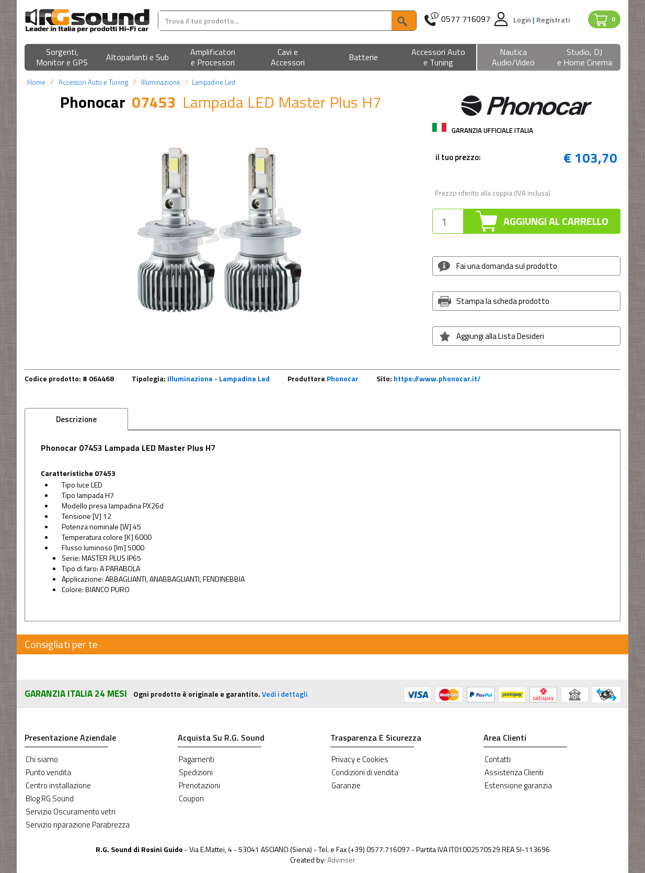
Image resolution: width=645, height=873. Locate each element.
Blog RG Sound (50, 798)
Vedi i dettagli (284, 693)
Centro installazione (58, 785)
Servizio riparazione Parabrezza (78, 825)
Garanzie (346, 785)
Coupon (191, 798)
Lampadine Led (213, 82)
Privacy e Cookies (359, 759)
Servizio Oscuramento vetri (71, 812)
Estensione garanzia (518, 785)
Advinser (341, 859)
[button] (62, 58)
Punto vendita (48, 772)
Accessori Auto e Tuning (93, 82)
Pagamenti (196, 759)
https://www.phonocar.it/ (437, 378)
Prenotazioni (199, 785)
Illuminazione (160, 82)
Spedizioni (196, 772)
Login (523, 19)
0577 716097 (465, 19)
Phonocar (343, 378)
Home (36, 82)
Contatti (498, 759)
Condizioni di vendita (364, 772)
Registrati (553, 19)
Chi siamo (42, 759)
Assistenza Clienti (514, 772)
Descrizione (76, 419)
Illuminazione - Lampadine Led (218, 378)
